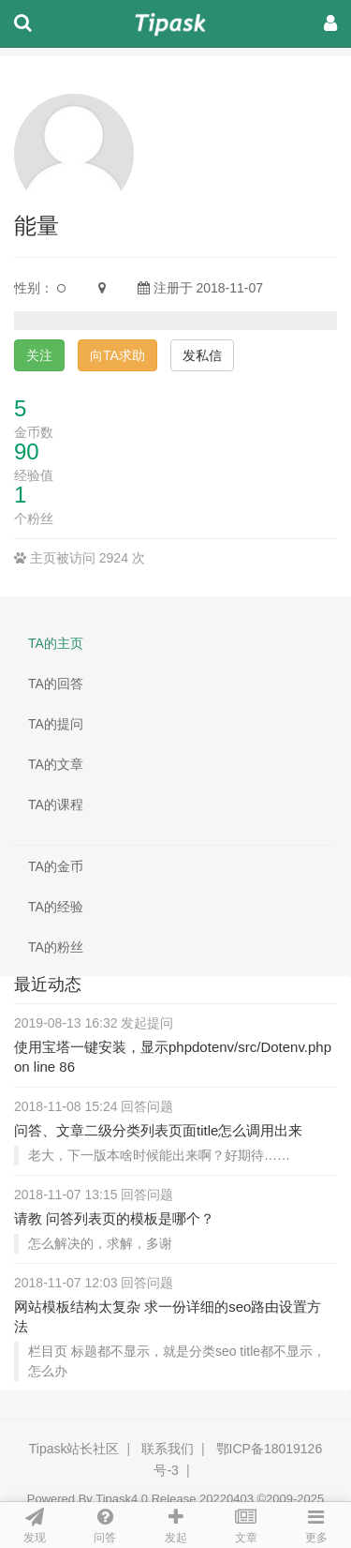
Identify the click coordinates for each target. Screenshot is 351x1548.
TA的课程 (55, 804)
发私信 (202, 355)
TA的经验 (55, 906)
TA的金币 (55, 866)
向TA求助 (117, 355)
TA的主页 (55, 643)
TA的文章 (55, 764)
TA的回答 (55, 683)
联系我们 (167, 1448)
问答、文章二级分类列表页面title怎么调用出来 (158, 1130)
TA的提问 (55, 723)
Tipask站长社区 (74, 1448)
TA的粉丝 (55, 946)
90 (26, 451)
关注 (39, 355)
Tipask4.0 (121, 1499)
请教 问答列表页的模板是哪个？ (114, 1218)
